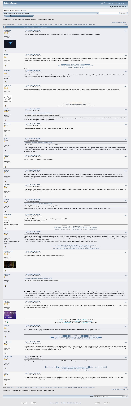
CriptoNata (7, 124)
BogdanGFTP (8, 251)
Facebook (62, 229)
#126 (126, 124)
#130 (126, 185)
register (24, 10)
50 (85, 24)
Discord (81, 67)
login (19, 10)
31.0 (23, 13)
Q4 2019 (58, 248)
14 (25, 24)
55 (93, 24)
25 (43, 24)
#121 (126, 31)
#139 (126, 357)
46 (78, 24)
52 (88, 24)
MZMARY (7, 185)
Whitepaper (75, 247)
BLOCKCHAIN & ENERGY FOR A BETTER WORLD (76, 227)
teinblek (6, 199)
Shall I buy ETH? (48, 19)
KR (79, 338)
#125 (126, 109)
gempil (6, 138)
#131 (126, 200)
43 (73, 24)
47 (80, 24)
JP (82, 338)
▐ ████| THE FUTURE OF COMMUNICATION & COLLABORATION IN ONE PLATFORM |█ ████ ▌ (75, 337)
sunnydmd (7, 214)
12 (21, 24)
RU (69, 338)
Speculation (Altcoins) (35, 19)
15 (26, 24)
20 (35, 24)
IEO (54, 248)
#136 (126, 302)
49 (83, 24)
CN (76, 338)
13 (23, 24)
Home (7, 15)
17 (30, 24)
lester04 (6, 373)
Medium (86, 229)
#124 (126, 86)
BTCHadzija (7, 30)
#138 (126, 342)
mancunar (7, 70)
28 (48, 24)
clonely (6, 232)
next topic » (123, 22)
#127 (126, 139)
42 (71, 24)
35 (60, 24)
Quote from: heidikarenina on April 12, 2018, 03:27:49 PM (38, 113)
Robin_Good (8, 356)
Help (12, 15)
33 (56, 24)
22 (38, 24)
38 (65, 24)
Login (21, 15)
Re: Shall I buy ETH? (34, 30)
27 (46, 24)
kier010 (6, 109)
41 (70, 24)
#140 (126, 373)
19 (33, 24)
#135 (126, 275)
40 (68, 24)
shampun (7, 170)
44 (75, 24)
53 (90, 24)
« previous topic (115, 22)
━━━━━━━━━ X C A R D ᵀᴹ (59, 247)
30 (51, 24)
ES (73, 338)
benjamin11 (7, 342)
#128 (126, 156)
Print (125, 24)
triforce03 (7, 274)
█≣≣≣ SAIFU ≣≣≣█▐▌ (67, 367)
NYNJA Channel (89, 338)
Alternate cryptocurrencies (20, 19)
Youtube (91, 229)
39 (66, 24)
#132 (126, 215)
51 (86, 24)
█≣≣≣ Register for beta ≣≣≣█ (97, 367)
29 (50, 24)
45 (76, 24)
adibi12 (6, 54)
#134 (126, 252)
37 (63, 24)
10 (18, 24)
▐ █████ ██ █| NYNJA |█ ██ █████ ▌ (75, 336)
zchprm (6, 325)
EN (66, 338)
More (31, 15)
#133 (126, 232)
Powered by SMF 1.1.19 (56, 403)
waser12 (6, 301)
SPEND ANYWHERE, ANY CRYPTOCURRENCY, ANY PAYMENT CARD (80, 248)
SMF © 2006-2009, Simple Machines (72, 403)
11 (20, 24)
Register (26, 15)
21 (36, 24)
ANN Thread (93, 336)
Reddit (95, 229)
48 (81, 24)
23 (40, 24)
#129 (126, 171)
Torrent (26, 13)
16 (28, 24)
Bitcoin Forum (7, 19)
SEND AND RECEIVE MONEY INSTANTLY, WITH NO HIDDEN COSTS (76, 245)
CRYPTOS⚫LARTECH (75, 226)
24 (41, 24)
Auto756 (6, 155)
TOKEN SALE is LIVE (76, 229)
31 (53, 24)
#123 (126, 71)
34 (58, 24)
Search (17, 15)
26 (45, 24)
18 (31, 24)
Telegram (75, 67)
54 (91, 24)
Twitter (69, 67)
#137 (126, 326)
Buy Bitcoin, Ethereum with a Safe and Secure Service (75, 368)
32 (55, 24)
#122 (126, 55)
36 (61, 24)
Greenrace (7, 85)
